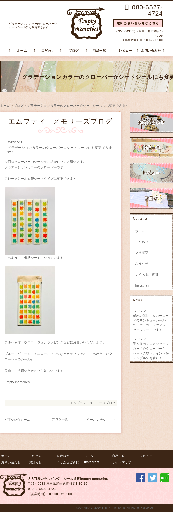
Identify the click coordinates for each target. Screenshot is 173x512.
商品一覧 (99, 50)
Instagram (142, 285)
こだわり (47, 50)
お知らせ (141, 263)
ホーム (22, 50)
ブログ (74, 50)
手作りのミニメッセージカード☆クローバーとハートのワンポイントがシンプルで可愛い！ (151, 351)
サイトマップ (122, 462)
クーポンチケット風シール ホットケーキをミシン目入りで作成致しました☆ (100, 419)
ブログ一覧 (60, 419)
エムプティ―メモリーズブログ (93, 403)
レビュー (125, 50)
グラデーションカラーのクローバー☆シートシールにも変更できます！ (79, 105)
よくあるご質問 (146, 274)
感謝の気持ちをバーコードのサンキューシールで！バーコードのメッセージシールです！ (151, 323)
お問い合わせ (151, 50)
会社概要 (141, 253)
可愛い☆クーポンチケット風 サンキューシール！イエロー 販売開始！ (20, 419)
